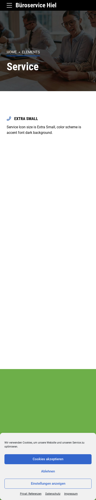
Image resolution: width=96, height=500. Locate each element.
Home (12, 52)
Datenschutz (52, 493)
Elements (31, 52)
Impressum (71, 493)
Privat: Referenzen (31, 493)
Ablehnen (48, 471)
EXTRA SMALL (26, 118)
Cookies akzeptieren (48, 459)
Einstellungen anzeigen (48, 484)
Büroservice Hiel (36, 5)
